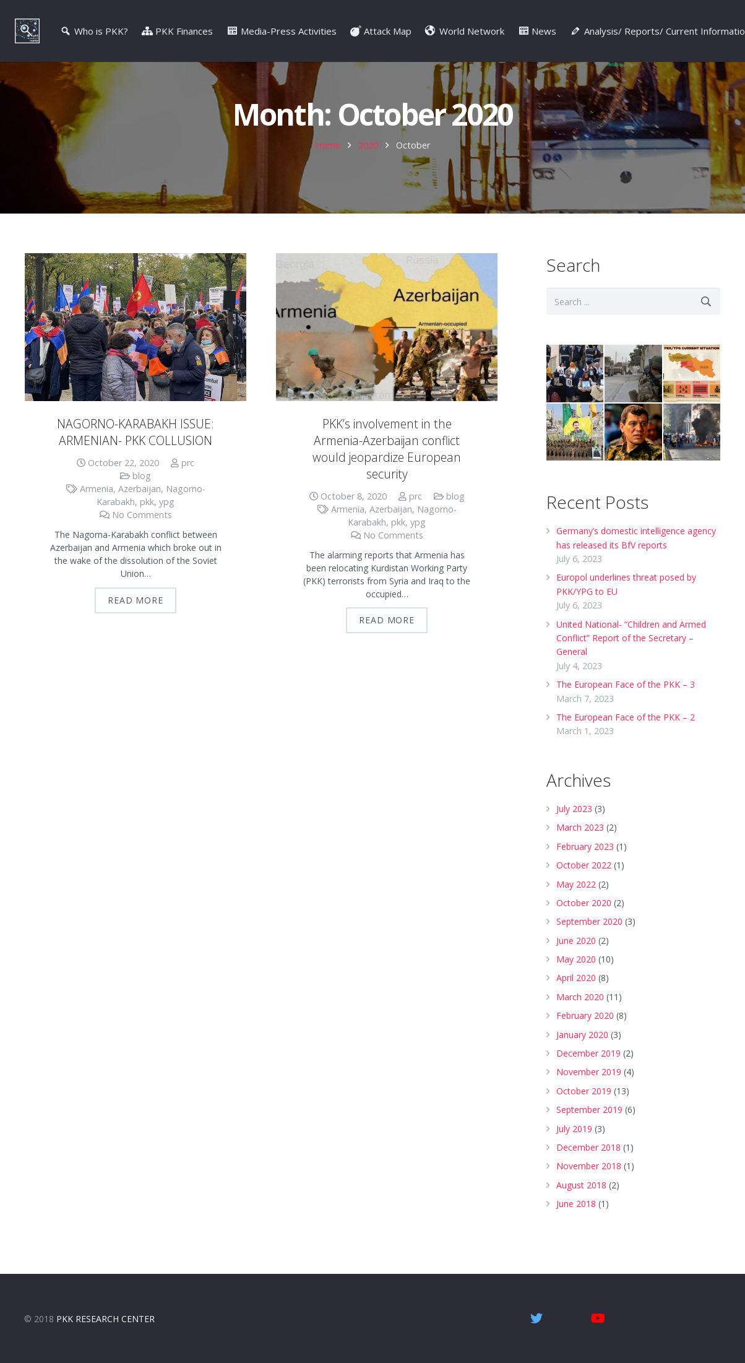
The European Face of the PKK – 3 (625, 707)
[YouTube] (598, 1318)
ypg (166, 524)
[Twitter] (536, 1318)
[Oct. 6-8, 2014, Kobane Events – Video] (691, 454)
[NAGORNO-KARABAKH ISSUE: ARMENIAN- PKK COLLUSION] (135, 351)
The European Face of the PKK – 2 (625, 740)
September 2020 (589, 944)
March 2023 (580, 850)
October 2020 (583, 926)
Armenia (96, 511)
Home (327, 168)
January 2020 (582, 1057)
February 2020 (585, 1038)
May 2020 (576, 982)
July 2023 (574, 831)
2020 (368, 168)
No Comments (142, 537)
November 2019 (588, 1095)
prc (187, 485)
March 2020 (580, 1020)
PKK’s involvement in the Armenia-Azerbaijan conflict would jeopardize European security (386, 471)
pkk (147, 524)
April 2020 (576, 1001)
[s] (633, 325)
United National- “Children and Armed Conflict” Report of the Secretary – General (631, 661)
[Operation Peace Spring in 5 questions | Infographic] (633, 396)
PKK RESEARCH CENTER (105, 1319)
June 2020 (576, 963)
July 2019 (574, 1151)
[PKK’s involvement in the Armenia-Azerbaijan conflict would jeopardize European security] (386, 351)
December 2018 (588, 1170)
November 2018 (588, 1189)
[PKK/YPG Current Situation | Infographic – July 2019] (691, 396)
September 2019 (589, 1132)
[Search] (706, 325)
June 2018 (576, 1226)
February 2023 (585, 869)
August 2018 (581, 1208)
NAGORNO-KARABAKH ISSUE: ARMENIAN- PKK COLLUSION (135, 455)
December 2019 (588, 1076)
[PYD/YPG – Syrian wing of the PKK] (574, 454)
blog (141, 498)
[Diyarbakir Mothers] (574, 396)
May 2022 (576, 907)
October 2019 (583, 1114)
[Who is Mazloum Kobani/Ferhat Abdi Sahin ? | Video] (633, 454)
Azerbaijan (139, 511)
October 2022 (583, 888)
